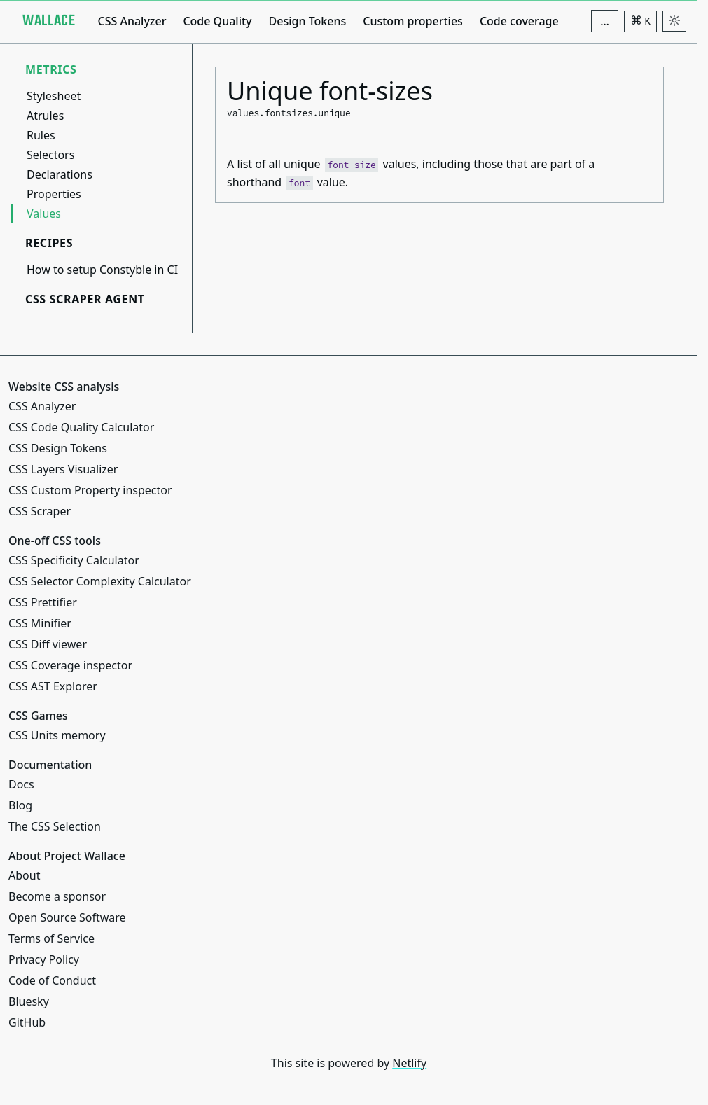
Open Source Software (67, 917)
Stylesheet (54, 96)
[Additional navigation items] (604, 21)
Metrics (51, 69)
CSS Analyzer (131, 21)
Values (44, 213)
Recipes (49, 243)
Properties (54, 194)
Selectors (50, 154)
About (24, 875)
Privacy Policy (43, 959)
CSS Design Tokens (57, 448)
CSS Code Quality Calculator (81, 427)
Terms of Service (51, 938)
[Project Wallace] (48, 21)
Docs (21, 784)
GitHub (27, 1022)
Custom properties (413, 21)
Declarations (59, 174)
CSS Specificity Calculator (73, 560)
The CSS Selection (54, 826)
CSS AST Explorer (52, 686)
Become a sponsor (57, 896)
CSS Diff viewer (47, 644)
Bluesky (28, 1001)
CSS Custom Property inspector (90, 490)
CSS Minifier (39, 623)
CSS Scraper (39, 511)
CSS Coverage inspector (70, 665)
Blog (20, 805)
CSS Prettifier (42, 602)
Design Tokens (308, 21)
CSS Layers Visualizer (63, 469)
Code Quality (217, 21)
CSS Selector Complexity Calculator (99, 581)
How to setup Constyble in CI (102, 269)
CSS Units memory (57, 735)
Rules (41, 135)
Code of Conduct (52, 980)
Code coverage (519, 21)
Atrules (45, 115)
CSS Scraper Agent (85, 299)
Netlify (409, 1063)
